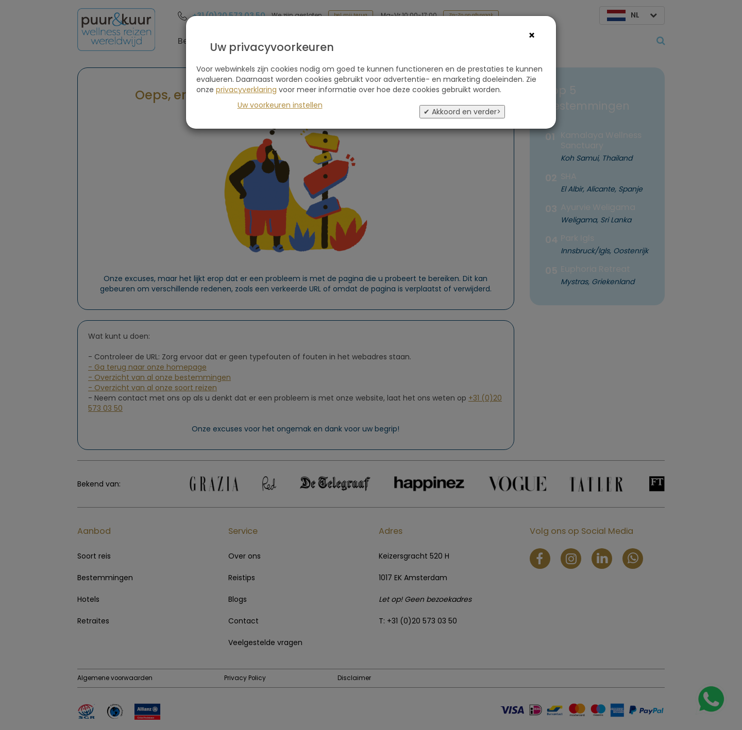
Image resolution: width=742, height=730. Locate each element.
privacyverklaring (246, 89)
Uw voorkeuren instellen (280, 105)
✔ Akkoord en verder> (462, 112)
